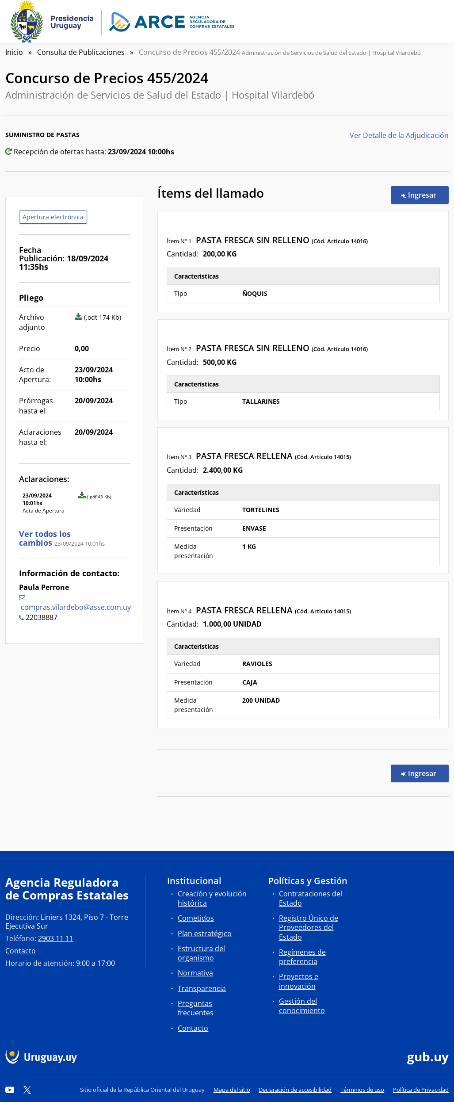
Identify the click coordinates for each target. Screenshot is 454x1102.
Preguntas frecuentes (196, 1008)
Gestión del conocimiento (302, 1005)
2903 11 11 (55, 938)
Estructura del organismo (201, 953)
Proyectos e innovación (298, 981)
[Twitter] (27, 1090)
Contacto (20, 951)
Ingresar (425, 194)
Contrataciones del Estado (310, 898)
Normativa (195, 973)
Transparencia (202, 988)
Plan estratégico (205, 933)
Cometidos (196, 918)
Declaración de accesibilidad (295, 1090)
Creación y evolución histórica (212, 898)
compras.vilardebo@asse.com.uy (76, 607)
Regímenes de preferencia (302, 956)
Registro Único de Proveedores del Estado (308, 927)
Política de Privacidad (421, 1090)
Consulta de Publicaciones (81, 52)
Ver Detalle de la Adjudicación (399, 135)
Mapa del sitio (232, 1090)
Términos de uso (362, 1090)
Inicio (14, 52)
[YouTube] (9, 1090)
